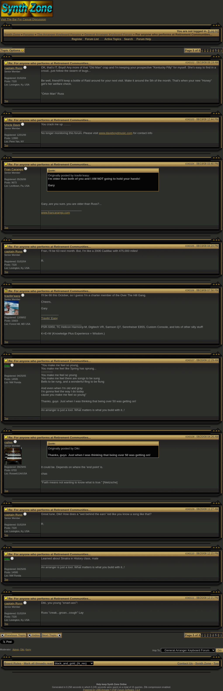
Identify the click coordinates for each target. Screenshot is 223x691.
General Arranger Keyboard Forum (108, 34)
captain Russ (13, 68)
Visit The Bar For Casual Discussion (23, 19)
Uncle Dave (12, 125)
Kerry (28, 649)
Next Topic (51, 635)
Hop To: (156, 650)
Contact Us (185, 663)
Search (128, 39)
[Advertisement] (142, 10)
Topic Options (12, 50)
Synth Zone (12, 34)
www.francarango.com (55, 212)
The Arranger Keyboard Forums (59, 34)
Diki (22, 649)
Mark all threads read (38, 663)
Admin (15, 649)
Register (77, 39)
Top (6, 101)
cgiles (8, 442)
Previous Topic (13, 635)
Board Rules (12, 663)
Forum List (92, 39)
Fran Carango (13, 169)
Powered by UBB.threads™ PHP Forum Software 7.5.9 (111, 689)
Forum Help (144, 39)
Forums (28, 34)
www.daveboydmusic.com (115, 133)
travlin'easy (12, 296)
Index (34, 635)
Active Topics (112, 39)
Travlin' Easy (49, 318)
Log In (213, 31)
